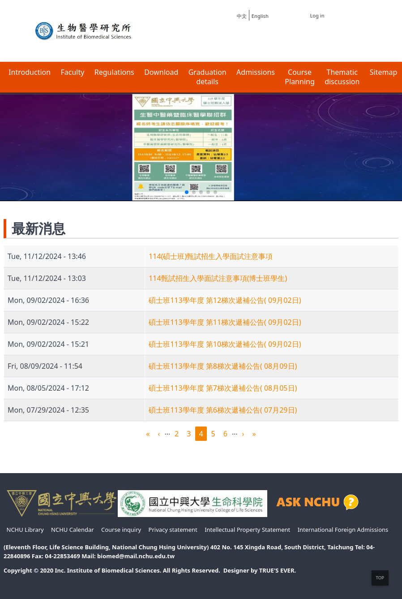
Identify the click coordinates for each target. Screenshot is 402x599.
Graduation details (207, 77)
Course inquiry (121, 530)
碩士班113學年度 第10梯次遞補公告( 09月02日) (225, 344)
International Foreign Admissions (343, 530)
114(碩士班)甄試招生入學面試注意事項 (211, 256)
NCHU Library (25, 530)
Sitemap (384, 72)
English (260, 16)
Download (161, 72)
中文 (242, 16)
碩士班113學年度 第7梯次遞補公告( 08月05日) (223, 388)
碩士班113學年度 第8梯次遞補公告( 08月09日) (223, 366)
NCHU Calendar (72, 530)
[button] (186, 192)
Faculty (73, 72)
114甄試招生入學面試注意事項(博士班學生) (218, 278)
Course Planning (299, 77)
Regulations (114, 72)
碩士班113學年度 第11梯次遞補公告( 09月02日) (225, 322)
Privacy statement (173, 530)
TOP (380, 578)
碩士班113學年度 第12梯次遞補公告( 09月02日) (225, 300)
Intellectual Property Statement (247, 530)
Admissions (255, 72)
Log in (317, 15)
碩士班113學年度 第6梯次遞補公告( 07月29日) (223, 410)
